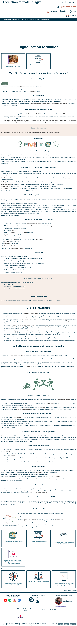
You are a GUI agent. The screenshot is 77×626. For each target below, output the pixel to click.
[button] (60, 624)
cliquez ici (32, 624)
